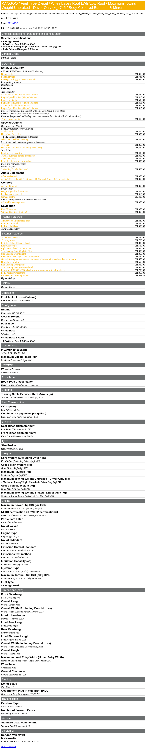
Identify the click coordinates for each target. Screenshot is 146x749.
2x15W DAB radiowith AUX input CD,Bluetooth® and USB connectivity (35, 179)
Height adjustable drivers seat (14, 191)
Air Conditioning (9, 186)
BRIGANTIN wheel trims (13, 273)
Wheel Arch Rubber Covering (15, 139)
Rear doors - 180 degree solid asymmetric (20, 256)
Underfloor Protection (11, 134)
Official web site (8, 746)
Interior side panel (9, 223)
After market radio (9, 176)
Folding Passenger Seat (11, 153)
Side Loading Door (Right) (13, 254)
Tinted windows (8, 158)
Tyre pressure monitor (11, 119)
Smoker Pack (7, 131)
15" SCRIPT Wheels (10, 237)
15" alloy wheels (8, 240)
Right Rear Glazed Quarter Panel (16, 248)
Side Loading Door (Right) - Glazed (17, 251)
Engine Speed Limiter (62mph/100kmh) (19, 103)
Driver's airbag (8, 74)
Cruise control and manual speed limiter (19, 94)
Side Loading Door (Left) (13, 264)
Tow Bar (5, 145)
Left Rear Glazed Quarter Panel (15, 243)
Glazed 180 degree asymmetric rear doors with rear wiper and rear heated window (38, 259)
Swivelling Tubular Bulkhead (14, 169)
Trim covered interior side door (15, 220)
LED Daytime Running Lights (15, 275)
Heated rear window (10, 262)
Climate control (8, 197)
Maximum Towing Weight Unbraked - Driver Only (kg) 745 (32, 46)
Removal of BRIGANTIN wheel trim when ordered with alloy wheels (33, 270)
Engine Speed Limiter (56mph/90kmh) (18, 97)
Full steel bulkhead (10, 226)
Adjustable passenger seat (13, 202)
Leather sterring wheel (11, 194)
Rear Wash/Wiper (9, 245)
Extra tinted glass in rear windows (16, 161)
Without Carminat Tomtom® (14, 212)
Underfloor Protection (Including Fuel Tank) (21, 147)
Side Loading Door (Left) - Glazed (17, 267)
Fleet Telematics (8, 209)
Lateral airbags (8, 77)
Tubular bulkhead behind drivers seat (18, 156)
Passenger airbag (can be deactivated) (18, 79)
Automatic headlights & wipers (15, 105)
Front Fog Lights (9, 100)
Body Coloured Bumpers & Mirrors (20, 49)
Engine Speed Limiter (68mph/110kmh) (19, 108)
